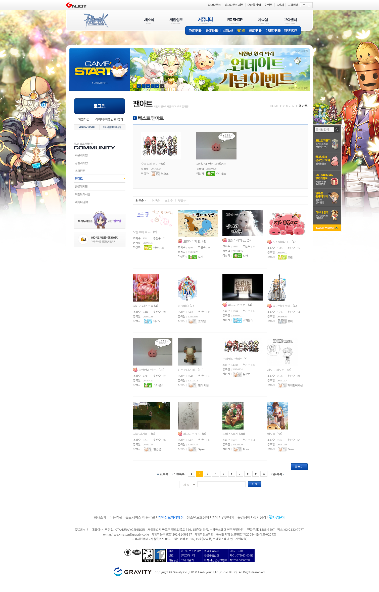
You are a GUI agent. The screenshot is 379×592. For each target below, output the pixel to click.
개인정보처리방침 (171, 517)
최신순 (139, 200)
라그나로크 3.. (192, 433)
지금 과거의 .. (141, 433)
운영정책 (244, 517)
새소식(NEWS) (149, 20)
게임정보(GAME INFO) (176, 20)
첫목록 (164, 474)
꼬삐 (290, 321)
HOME (274, 106)
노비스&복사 (230, 433)
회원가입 (83, 119)
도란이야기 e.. (237, 240)
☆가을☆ (221, 173)
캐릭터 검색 (292, 31)
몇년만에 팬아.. (282, 305)
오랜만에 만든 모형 (208, 163)
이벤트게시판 (273, 31)
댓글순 (182, 200)
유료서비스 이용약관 (140, 517)
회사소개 (100, 517)
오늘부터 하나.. (142, 232)
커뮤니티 (288, 106)
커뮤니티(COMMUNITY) (205, 20)
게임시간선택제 (223, 517)
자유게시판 (194, 31)
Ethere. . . (247, 449)
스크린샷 (228, 31)
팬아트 (241, 31)
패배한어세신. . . (296, 385)
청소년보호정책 (197, 517)
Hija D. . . (157, 321)
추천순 (155, 200)
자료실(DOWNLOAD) (263, 20)
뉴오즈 (164, 173)
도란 (200, 256)
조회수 (169, 200)
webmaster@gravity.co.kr (131, 534)
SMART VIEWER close (327, 228)
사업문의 (278, 517)
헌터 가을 (203, 385)
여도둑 (271, 433)
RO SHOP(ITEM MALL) (235, 20)
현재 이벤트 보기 (162, 86)
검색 (255, 484)
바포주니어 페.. (187, 369)
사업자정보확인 (204, 534)
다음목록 (276, 474)
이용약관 (116, 517)
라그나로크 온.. (237, 304)
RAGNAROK (95, 20)
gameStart (99, 64)
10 (264, 473)
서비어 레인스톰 (143, 305)
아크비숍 (183, 305)
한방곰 (157, 449)
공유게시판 (255, 31)
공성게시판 (212, 31)
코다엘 (202, 321)
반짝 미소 (158, 247)
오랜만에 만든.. (148, 369)
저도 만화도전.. (276, 369)
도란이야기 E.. (192, 241)
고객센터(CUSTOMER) (290, 20)
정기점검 (259, 517)
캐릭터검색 (99, 202)
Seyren (201, 449)
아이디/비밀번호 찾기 (109, 119)
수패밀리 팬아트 (151, 163)
